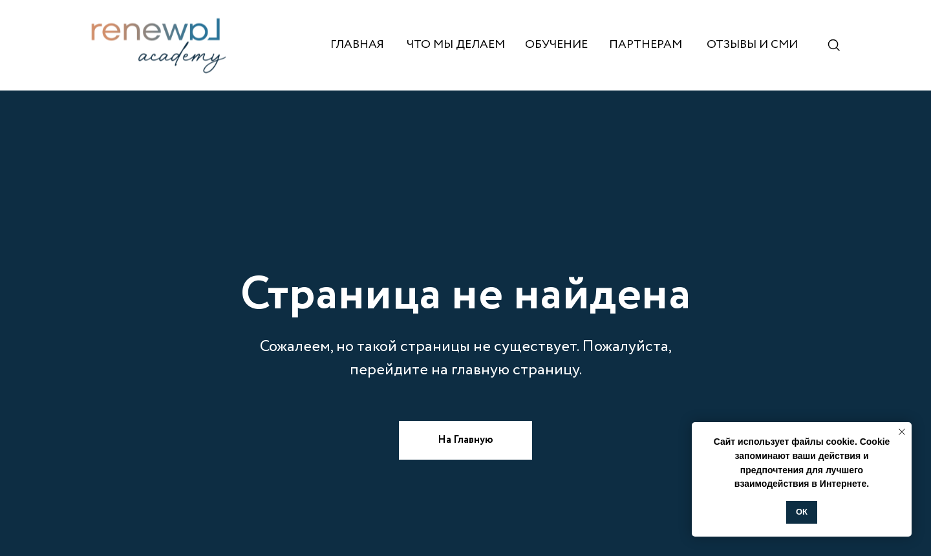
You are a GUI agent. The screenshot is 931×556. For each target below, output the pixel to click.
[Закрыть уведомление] (901, 431)
